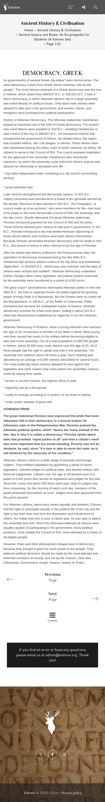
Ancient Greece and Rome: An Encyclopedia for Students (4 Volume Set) (54, 36)
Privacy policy (71, 792)
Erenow (29, 792)
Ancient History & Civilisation (59, 30)
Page (50, 577)
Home (28, 30)
